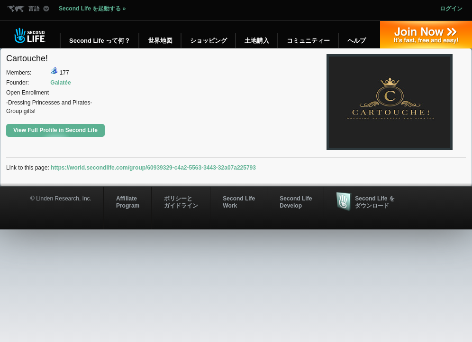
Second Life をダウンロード (374, 202)
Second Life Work (239, 202)
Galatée (60, 82)
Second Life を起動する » (92, 8)
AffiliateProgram (127, 202)
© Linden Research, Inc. (60, 198)
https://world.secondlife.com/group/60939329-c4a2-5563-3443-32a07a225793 (153, 167)
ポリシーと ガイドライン (181, 202)
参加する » (426, 34)
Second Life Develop (296, 202)
